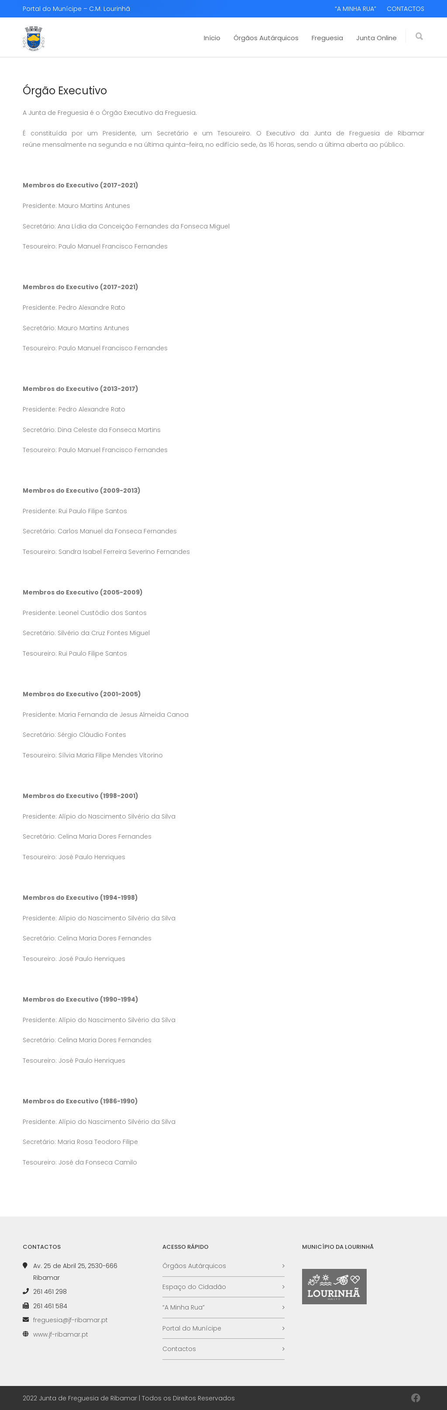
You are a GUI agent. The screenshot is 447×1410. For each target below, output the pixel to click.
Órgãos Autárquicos (266, 37)
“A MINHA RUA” (355, 9)
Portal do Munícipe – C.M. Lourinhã (76, 8)
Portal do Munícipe (191, 1328)
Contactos (179, 1348)
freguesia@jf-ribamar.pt (70, 1320)
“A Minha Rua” (183, 1307)
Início (212, 37)
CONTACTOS (405, 9)
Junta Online (376, 37)
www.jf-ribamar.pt (60, 1334)
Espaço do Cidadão (194, 1286)
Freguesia (327, 37)
